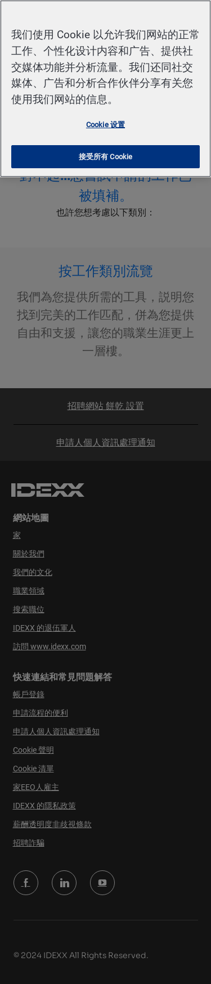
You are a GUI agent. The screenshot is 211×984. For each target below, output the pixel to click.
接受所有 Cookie (105, 156)
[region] (105, 88)
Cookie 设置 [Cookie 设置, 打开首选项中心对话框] (105, 124)
